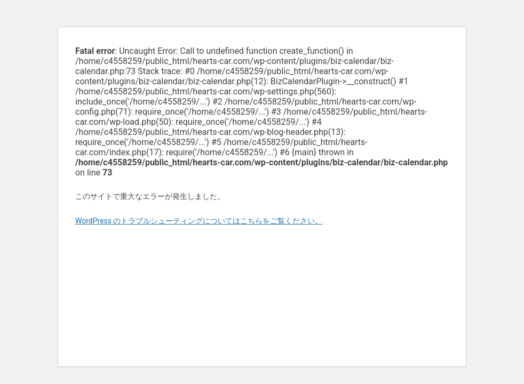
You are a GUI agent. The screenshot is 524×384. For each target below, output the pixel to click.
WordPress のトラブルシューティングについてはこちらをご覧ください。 (199, 221)
